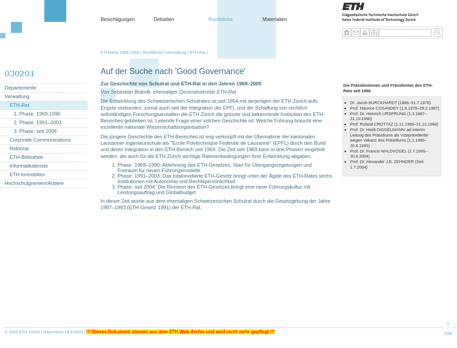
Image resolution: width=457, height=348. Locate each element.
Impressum (53, 332)
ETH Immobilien (27, 174)
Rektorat (19, 148)
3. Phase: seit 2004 (35, 131)
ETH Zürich (29, 332)
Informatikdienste (29, 166)
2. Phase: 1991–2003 (38, 122)
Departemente (21, 87)
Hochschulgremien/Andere (34, 183)
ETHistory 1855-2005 (120, 52)
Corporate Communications (40, 139)
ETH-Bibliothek (26, 157)
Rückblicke (220, 19)
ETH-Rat (198, 52)
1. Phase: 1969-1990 (37, 113)
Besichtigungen (118, 19)
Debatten (164, 19)
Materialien (274, 19)
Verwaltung (176, 52)
